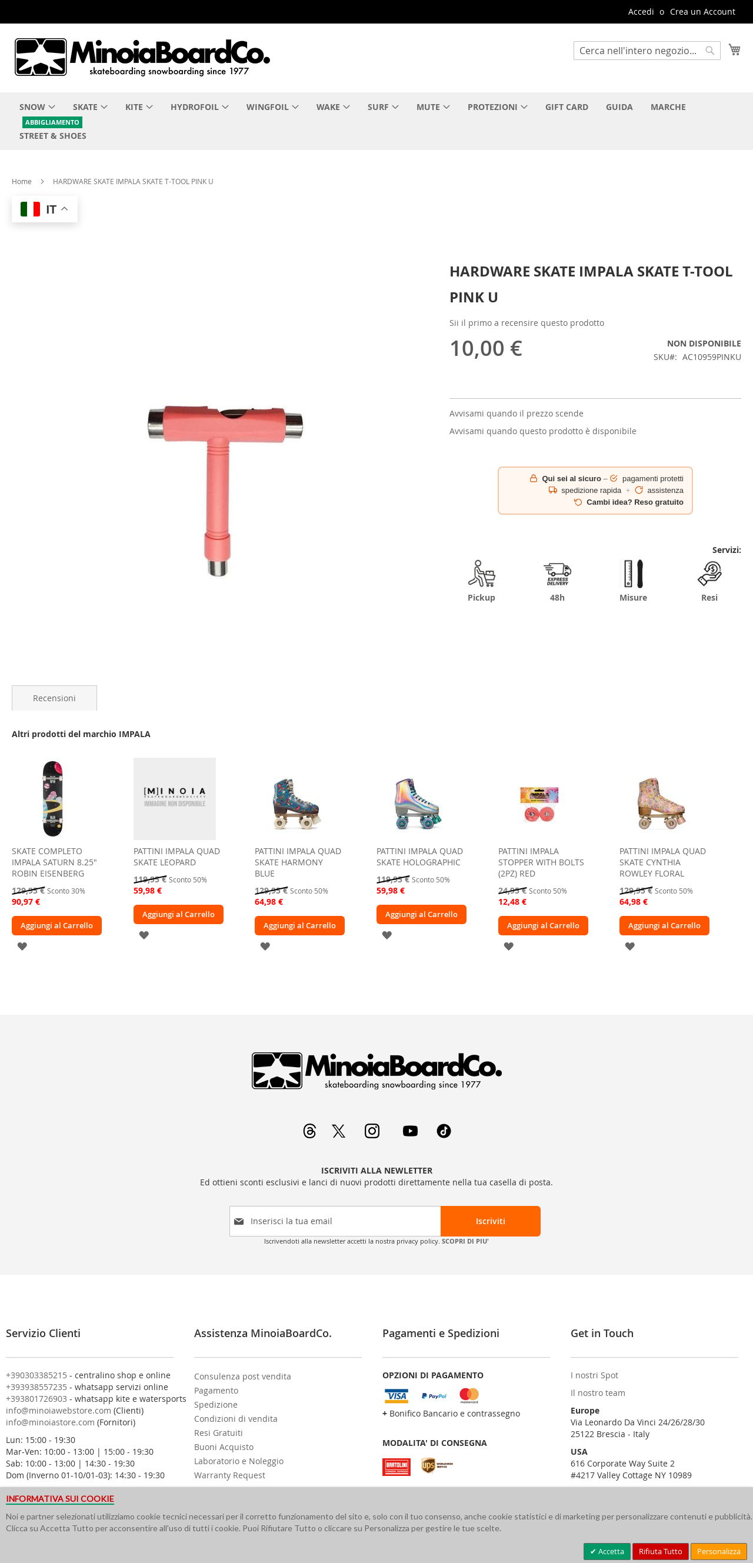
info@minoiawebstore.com (58, 1410)
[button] (22, 945)
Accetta (610, 1551)
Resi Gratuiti (218, 1432)
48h (557, 581)
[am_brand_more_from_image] (53, 836)
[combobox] (647, 50)
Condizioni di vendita (236, 1418)
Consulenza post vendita (242, 1376)
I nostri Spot (594, 1375)
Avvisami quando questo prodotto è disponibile (543, 430)
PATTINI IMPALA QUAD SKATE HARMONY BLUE (298, 862)
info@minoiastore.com (50, 1422)
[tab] (54, 698)
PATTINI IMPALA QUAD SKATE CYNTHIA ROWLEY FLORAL (662, 862)
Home (22, 181)
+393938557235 (36, 1386)
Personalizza (719, 1551)
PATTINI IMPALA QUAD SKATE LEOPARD (177, 856)
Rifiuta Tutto (660, 1551)
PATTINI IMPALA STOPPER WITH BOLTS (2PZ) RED (541, 862)
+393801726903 (36, 1398)
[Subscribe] (491, 1221)
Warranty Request (229, 1475)
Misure (633, 581)
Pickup (482, 581)
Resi (709, 581)
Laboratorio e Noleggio (239, 1461)
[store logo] (142, 57)
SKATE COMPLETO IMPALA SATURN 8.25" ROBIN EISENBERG (54, 862)
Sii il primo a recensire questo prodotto (526, 322)
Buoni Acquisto (224, 1446)
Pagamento (216, 1390)
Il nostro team (598, 1392)
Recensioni (54, 698)
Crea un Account (702, 11)
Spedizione (216, 1404)
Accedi (641, 11)
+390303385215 (36, 1375)
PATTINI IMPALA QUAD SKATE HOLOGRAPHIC (419, 856)
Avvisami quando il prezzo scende (516, 413)
